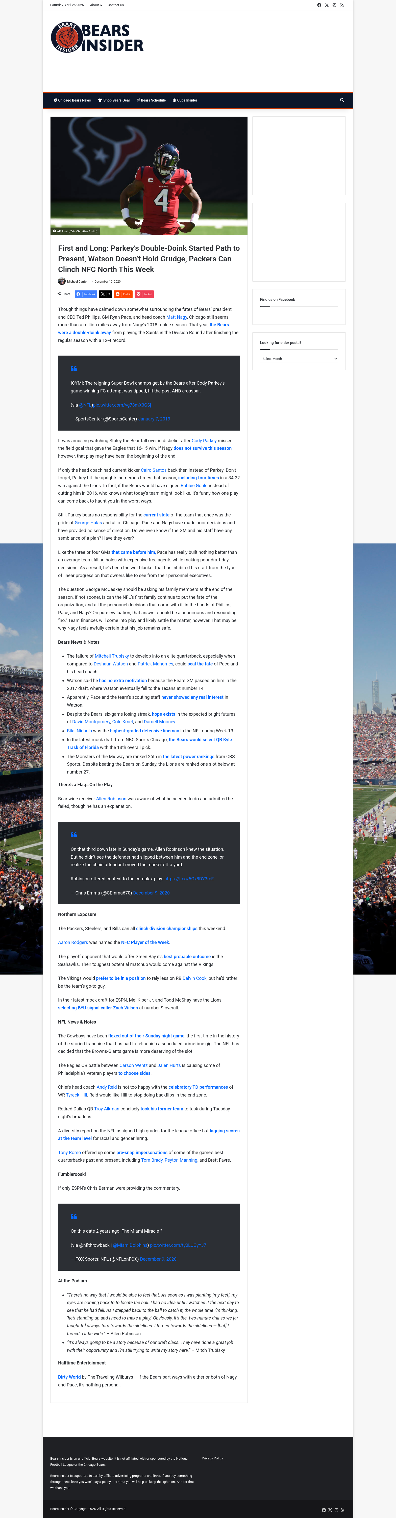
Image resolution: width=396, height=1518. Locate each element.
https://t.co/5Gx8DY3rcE (189, 878)
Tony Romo (69, 1152)
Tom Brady (152, 1160)
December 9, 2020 (151, 892)
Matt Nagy (176, 317)
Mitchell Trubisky (112, 656)
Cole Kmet (122, 721)
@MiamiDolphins (130, 1245)
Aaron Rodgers (73, 942)
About (94, 5)
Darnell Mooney (159, 721)
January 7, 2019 (154, 418)
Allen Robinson (111, 798)
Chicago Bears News (72, 100)
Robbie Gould (194, 485)
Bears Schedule (151, 100)
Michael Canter (77, 281)
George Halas (88, 522)
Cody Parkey (204, 440)
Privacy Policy (212, 1458)
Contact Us (116, 5)
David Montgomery (91, 721)
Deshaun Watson (111, 663)
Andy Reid (107, 1087)
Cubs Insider (185, 100)
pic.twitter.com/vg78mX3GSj (122, 405)
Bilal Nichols (79, 730)
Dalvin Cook (195, 978)
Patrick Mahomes (155, 663)
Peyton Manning (181, 1160)
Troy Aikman (106, 1108)
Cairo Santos (154, 470)
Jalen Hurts (169, 1065)
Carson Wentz (133, 1065)
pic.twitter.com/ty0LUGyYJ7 (178, 1245)
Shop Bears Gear (114, 100)
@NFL (85, 405)
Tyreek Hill (76, 1095)
